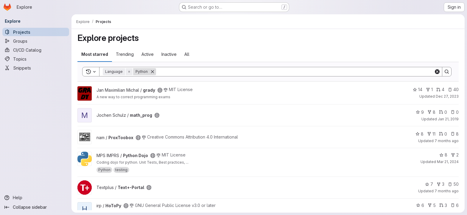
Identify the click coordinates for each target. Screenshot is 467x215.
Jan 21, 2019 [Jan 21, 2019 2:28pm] (448, 119)
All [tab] (186, 54)
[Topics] (35, 59)
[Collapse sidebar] (35, 207)
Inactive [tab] (169, 54)
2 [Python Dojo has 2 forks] (455, 154)
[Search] (295, 71)
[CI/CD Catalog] (35, 50)
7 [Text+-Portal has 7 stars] (429, 184)
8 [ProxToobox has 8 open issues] (455, 133)
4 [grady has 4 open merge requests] (440, 89)
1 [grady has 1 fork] (429, 89)
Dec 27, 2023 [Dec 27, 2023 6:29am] (447, 96)
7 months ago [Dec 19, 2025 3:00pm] (447, 191)
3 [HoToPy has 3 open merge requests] (443, 205)
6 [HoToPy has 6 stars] (420, 205)
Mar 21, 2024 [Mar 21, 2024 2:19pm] (448, 161)
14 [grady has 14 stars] (417, 89)
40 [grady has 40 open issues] (453, 89)
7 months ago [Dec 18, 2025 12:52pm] (447, 141)
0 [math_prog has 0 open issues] (455, 112)
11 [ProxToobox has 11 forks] (431, 133)
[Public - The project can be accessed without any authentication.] (160, 90)
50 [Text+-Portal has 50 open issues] (453, 184)
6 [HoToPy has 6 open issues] (455, 205)
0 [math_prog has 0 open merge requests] (443, 112)
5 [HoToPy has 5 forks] (432, 205)
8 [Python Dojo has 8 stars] (443, 154)
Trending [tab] (125, 54)
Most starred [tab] (94, 54)
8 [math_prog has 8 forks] (431, 112)
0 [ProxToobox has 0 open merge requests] (443, 133)
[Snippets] (35, 68)
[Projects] (35, 32)
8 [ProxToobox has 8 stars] (419, 133)
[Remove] (152, 71)
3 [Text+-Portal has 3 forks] (440, 184)
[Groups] (35, 41)
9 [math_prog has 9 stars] (420, 112)
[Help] (35, 198)
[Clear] (437, 71)
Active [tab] (147, 54)
